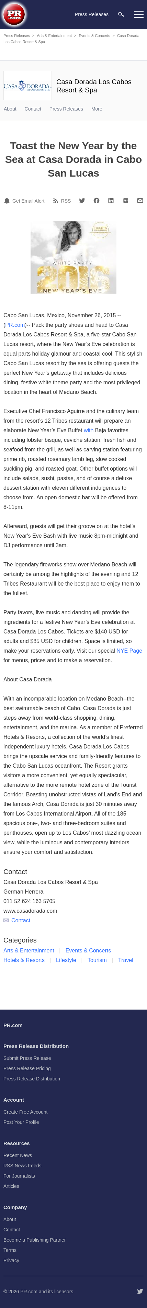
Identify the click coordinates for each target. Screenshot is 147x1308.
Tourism (97, 960)
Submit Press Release (27, 1058)
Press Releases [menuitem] (92, 14)
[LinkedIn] (111, 200)
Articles (11, 1186)
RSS (66, 200)
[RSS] (56, 200)
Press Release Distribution (31, 1078)
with (88, 430)
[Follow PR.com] (140, 1291)
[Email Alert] (7, 200)
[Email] (140, 200)
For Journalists (19, 1176)
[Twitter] (82, 200)
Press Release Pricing (27, 1068)
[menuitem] (121, 14)
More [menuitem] (96, 109)
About (10, 109)
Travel (125, 960)
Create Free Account (25, 1112)
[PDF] (125, 200)
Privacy (11, 1260)
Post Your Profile (21, 1122)
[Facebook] (96, 200)
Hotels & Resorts (24, 960)
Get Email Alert (28, 200)
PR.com (15, 325)
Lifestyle (66, 960)
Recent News (17, 1155)
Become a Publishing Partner (34, 1240)
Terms (9, 1250)
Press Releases (16, 36)
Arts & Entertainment (54, 36)
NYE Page (129, 651)
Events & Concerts (94, 36)
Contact (33, 109)
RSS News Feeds (22, 1165)
